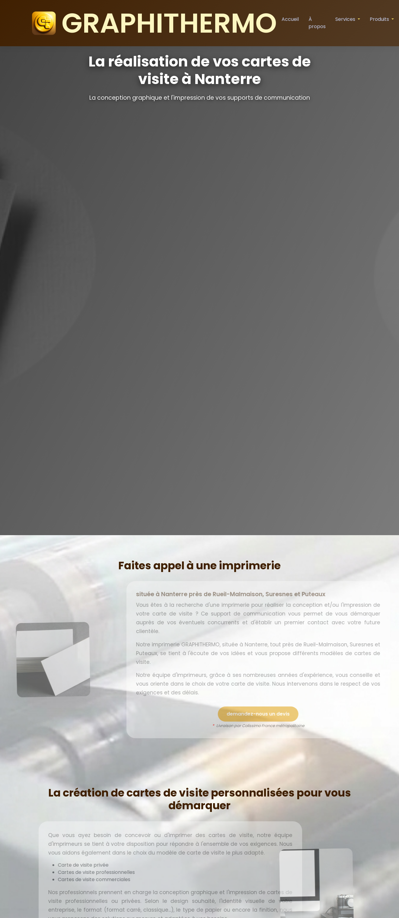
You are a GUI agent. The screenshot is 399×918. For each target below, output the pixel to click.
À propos (317, 23)
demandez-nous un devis (271, 713)
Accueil (290, 19)
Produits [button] (380, 19)
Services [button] (345, 19)
